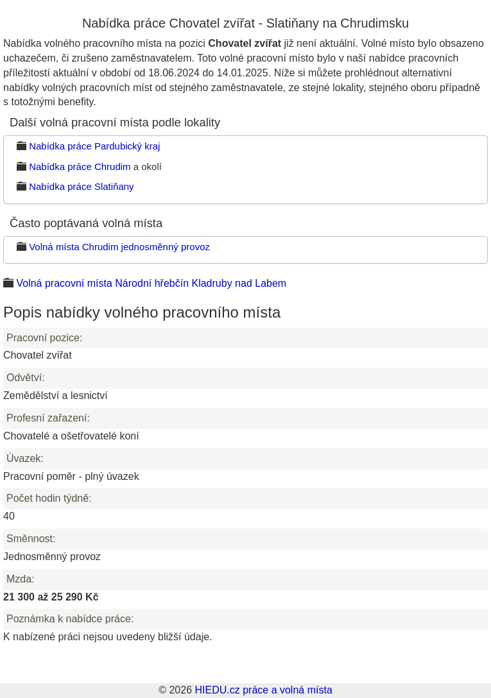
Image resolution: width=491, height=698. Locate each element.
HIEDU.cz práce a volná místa (263, 690)
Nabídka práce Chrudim (79, 166)
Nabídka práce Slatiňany (81, 186)
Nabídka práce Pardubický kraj (94, 145)
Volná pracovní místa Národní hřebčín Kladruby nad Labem (151, 283)
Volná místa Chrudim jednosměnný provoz (119, 246)
